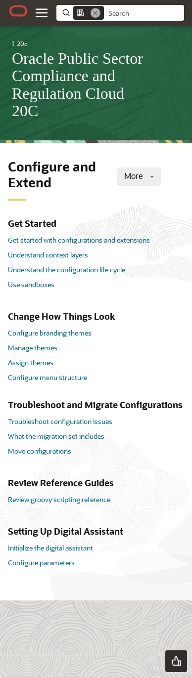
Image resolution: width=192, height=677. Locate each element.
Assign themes (30, 362)
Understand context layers (48, 254)
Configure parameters (41, 562)
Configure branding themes (50, 333)
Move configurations (39, 451)
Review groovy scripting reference (59, 499)
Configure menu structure (47, 377)
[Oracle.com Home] (18, 10)
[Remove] (95, 12)
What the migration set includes (56, 436)
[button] (176, 661)
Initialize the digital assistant (50, 547)
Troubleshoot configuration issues (60, 421)
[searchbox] (144, 13)
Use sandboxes (31, 284)
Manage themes (32, 347)
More (139, 175)
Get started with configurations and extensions (79, 240)
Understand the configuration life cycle (66, 269)
